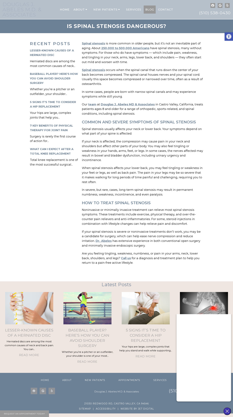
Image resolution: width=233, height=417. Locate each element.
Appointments (129, 383)
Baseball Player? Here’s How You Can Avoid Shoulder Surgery (54, 82)
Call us (126, 262)
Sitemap (85, 412)
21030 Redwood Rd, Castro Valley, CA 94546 (116, 407)
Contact (165, 11)
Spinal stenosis (93, 47)
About (79, 11)
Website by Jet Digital (137, 412)
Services (133, 11)
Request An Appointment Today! (24, 413)
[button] (229, 36)
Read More (29, 358)
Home (64, 11)
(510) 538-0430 (215, 14)
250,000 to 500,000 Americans (125, 52)
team (92, 108)
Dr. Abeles (104, 244)
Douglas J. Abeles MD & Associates (128, 108)
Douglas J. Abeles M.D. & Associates (21, 11)
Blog (149, 11)
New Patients (105, 11)
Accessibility (106, 412)
